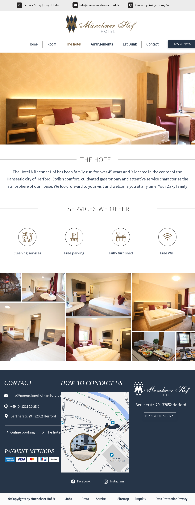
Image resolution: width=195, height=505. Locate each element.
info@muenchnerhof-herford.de (99, 5)
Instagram (117, 481)
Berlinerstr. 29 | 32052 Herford (33, 416)
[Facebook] (73, 481)
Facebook (83, 481)
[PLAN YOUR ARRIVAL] (160, 416)
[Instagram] (106, 481)
